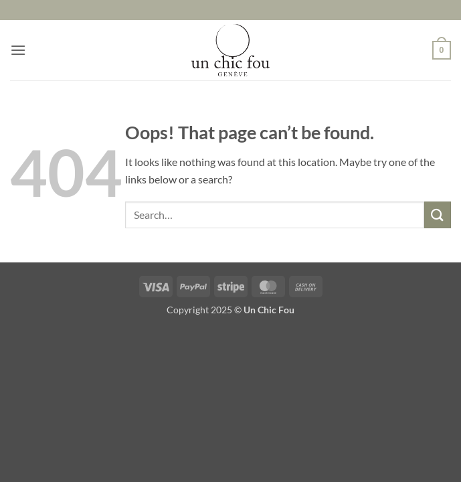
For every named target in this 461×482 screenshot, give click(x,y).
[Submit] (437, 215)
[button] (18, 49)
